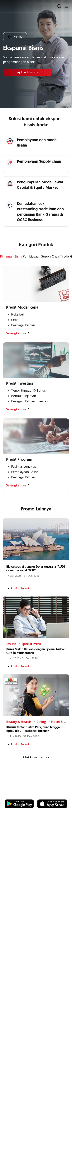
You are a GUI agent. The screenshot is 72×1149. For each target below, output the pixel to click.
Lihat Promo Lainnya (36, 757)
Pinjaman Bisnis (11, 256)
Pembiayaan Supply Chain (41, 256)
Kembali (15, 37)
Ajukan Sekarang (27, 72)
